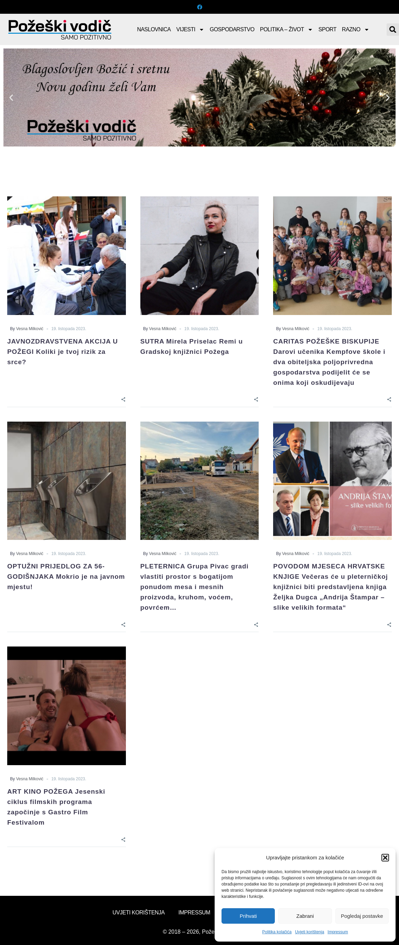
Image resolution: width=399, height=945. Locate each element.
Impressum (337, 932)
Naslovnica (154, 29)
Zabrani (305, 916)
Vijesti (190, 29)
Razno (355, 29)
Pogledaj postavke (362, 916)
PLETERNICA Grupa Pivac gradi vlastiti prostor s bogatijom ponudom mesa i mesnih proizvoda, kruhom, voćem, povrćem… (194, 587)
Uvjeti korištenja (309, 932)
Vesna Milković (29, 328)
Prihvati (248, 916)
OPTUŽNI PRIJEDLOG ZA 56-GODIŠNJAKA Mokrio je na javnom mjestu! (66, 576)
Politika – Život (286, 29)
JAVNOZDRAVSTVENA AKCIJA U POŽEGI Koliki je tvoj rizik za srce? (62, 352)
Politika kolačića (276, 932)
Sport (327, 29)
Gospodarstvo (232, 29)
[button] (385, 857)
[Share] (123, 399)
